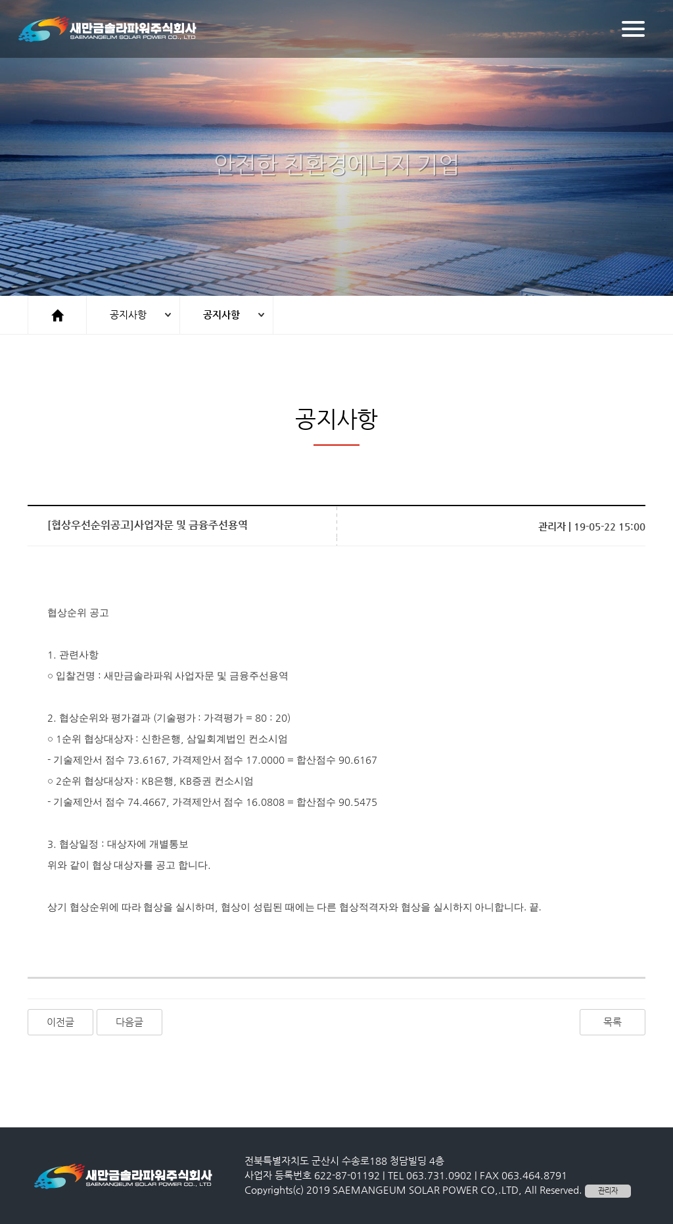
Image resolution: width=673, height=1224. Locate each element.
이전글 (60, 1021)
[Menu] (633, 29)
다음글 (129, 1021)
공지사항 (128, 314)
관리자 (608, 1191)
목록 (612, 1021)
